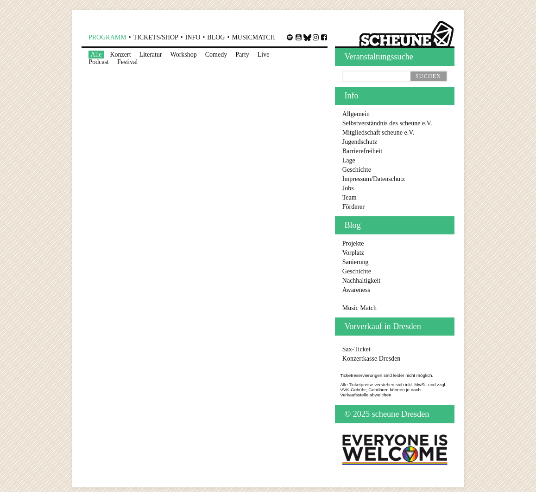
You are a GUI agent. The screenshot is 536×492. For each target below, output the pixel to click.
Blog (216, 37)
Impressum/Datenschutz (373, 178)
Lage (348, 160)
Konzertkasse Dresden (371, 358)
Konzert (120, 54)
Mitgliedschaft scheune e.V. (378, 132)
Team (349, 197)
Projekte (353, 243)
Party (242, 54)
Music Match (359, 307)
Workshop (183, 54)
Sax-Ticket (356, 349)
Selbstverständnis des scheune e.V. (387, 123)
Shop (155, 37)
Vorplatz (353, 252)
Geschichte (356, 169)
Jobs (348, 188)
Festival (127, 61)
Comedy (216, 54)
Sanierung (355, 262)
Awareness (356, 289)
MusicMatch (253, 37)
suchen (428, 76)
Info (193, 37)
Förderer (353, 206)
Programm (107, 37)
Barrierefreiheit (362, 151)
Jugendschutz (359, 141)
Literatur (150, 54)
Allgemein (356, 113)
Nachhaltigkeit (361, 280)
